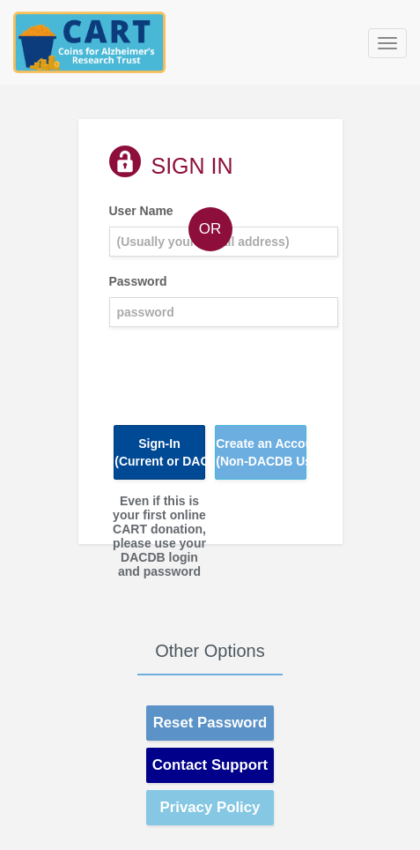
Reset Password (210, 722)
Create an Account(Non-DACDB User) (261, 452)
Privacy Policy (210, 807)
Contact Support (210, 765)
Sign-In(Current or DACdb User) (159, 452)
